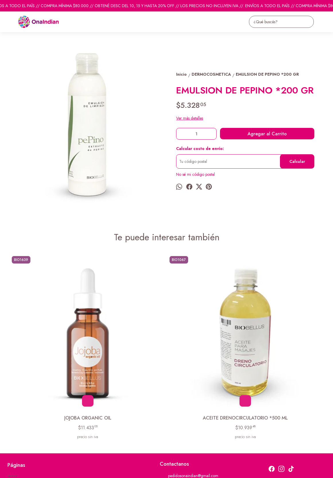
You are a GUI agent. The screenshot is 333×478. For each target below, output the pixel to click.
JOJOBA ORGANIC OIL (48, 339)
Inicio (11, 403)
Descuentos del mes (23, 425)
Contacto (15, 418)
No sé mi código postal (195, 174)
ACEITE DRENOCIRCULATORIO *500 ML (127, 342)
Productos (15, 410)
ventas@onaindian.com (183, 424)
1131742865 (174, 414)
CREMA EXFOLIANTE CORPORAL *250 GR (206, 342)
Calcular (297, 161)
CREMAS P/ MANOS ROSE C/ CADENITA (284, 342)
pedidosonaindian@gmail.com (189, 403)
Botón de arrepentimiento (186, 470)
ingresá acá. (159, 470)
